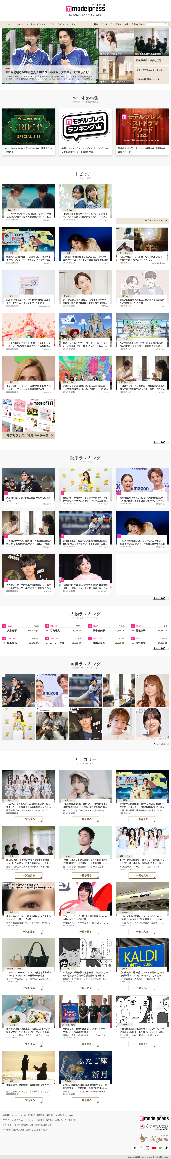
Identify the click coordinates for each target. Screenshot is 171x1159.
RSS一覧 (71, 1120)
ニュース (7, 24)
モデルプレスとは (19, 1115)
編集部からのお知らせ (65, 1115)
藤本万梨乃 (99, 643)
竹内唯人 (55, 630)
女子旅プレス (137, 24)
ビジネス (71, 24)
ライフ (61, 24)
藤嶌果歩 (12, 643)
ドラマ (118, 24)
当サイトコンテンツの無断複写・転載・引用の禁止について (26, 1125)
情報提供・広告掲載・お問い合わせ (51, 1120)
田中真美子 (99, 630)
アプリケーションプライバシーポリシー (18, 1120)
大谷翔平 (12, 630)
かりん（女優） (58, 643)
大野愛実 (140, 643)
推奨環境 (40, 1115)
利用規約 (31, 1115)
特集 (96, 24)
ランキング (106, 24)
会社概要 (6, 1115)
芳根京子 (140, 630)
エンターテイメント (35, 24)
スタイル (19, 24)
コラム (51, 24)
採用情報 (50, 1115)
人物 (126, 24)
